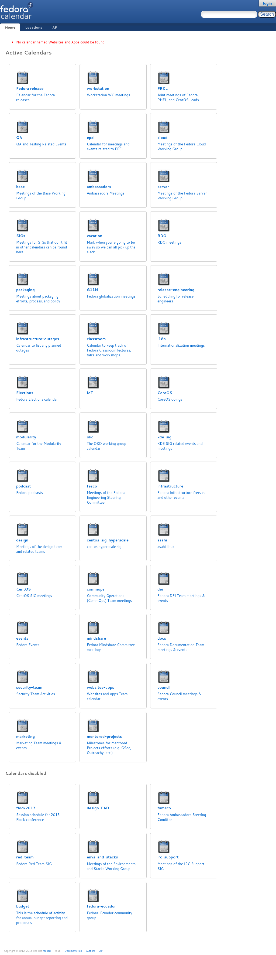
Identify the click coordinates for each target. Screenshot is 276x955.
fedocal (47, 951)
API (55, 27)
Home (10, 27)
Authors (90, 951)
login (267, 3)
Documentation (73, 951)
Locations (33, 27)
